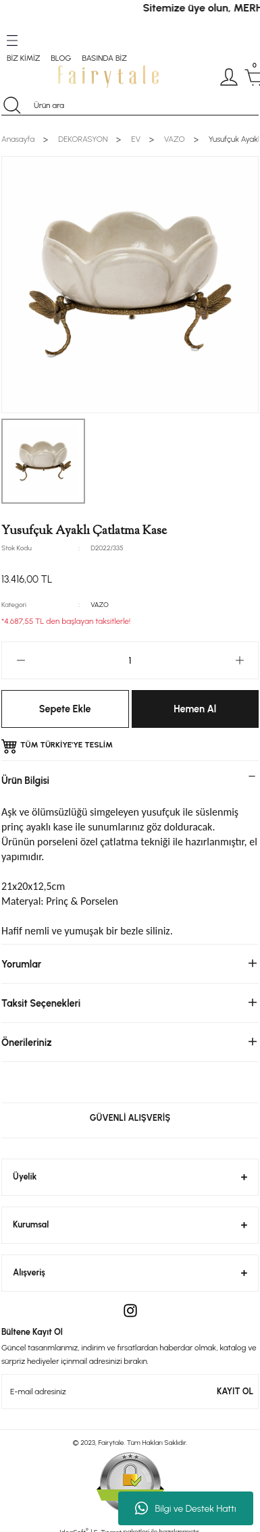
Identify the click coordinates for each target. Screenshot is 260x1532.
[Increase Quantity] (239, 660)
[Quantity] (130, 660)
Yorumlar (21, 964)
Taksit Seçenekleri (40, 1003)
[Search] (130, 105)
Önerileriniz (26, 1042)
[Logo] (108, 76)
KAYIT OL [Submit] (235, 1391)
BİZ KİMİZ (23, 58)
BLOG (61, 58)
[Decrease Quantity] (20, 660)
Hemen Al (195, 709)
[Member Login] (229, 77)
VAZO (99, 604)
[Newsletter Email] (130, 1391)
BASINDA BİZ (104, 58)
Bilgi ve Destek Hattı (185, 1508)
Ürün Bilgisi (25, 780)
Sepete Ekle (65, 709)
